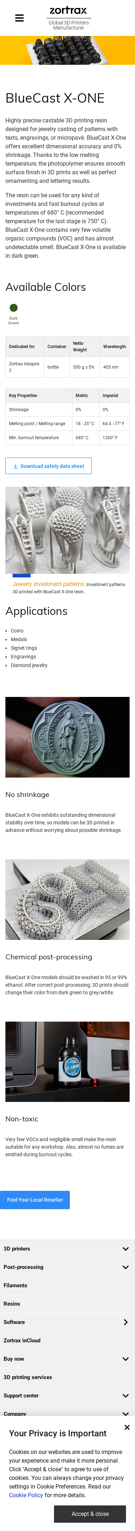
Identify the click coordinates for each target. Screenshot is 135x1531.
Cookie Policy (26, 1495)
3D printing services (28, 1377)
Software (66, 1322)
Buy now (66, 1359)
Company (66, 1414)
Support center (66, 1395)
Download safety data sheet (48, 466)
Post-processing (66, 1267)
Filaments (15, 1285)
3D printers (66, 1249)
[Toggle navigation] (26, 18)
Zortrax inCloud (22, 1340)
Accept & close (90, 1513)
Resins (12, 1304)
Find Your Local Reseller (35, 1200)
